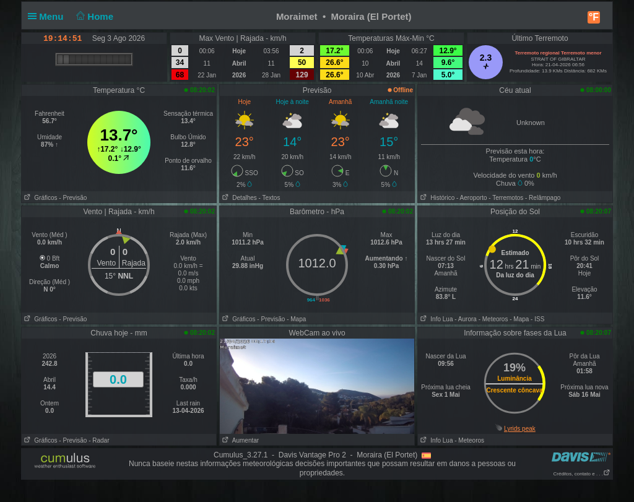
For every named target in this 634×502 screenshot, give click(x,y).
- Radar (99, 440)
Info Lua (435, 319)
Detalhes (238, 197)
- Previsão (73, 197)
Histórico (436, 197)
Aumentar (239, 440)
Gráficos (40, 197)
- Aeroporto (471, 197)
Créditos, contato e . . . (582, 474)
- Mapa (296, 319)
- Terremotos (506, 197)
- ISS (537, 319)
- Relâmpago (542, 197)
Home (94, 16)
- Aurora (465, 319)
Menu (48, 16)
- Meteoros (493, 319)
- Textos (269, 197)
